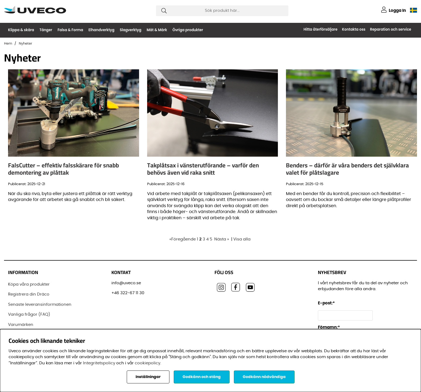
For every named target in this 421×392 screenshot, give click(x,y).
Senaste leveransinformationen (39, 305)
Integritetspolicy (99, 363)
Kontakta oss (353, 29)
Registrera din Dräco (28, 294)
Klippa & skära (21, 30)
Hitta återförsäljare (320, 29)
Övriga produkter (187, 30)
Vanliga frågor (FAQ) (29, 314)
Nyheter (25, 43)
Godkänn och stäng (202, 377)
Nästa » (221, 239)
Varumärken (20, 325)
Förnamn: (329, 327)
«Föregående (182, 239)
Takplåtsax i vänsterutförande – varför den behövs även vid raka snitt (203, 169)
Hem (8, 43)
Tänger (45, 30)
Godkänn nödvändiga (264, 377)
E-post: (327, 303)
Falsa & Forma (70, 30)
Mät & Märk (157, 30)
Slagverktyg (130, 30)
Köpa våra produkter (29, 284)
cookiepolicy (147, 363)
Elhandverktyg (102, 30)
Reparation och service (390, 29)
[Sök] (222, 10)
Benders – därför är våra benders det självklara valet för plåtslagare (347, 169)
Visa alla (242, 239)
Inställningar (148, 377)
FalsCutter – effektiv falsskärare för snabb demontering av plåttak (63, 169)
